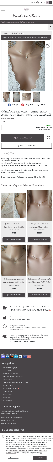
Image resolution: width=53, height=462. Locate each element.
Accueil (6, 33)
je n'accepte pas (13, 458)
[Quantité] (5, 127)
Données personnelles (8, 423)
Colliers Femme (17, 33)
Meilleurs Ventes (7, 385)
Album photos (6, 379)
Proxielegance (6, 394)
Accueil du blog (6, 391)
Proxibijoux (5, 397)
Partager (13, 104)
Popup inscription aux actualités (12, 377)
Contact (32, 3)
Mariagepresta (6, 400)
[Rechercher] (50, 27)
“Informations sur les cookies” (19, 451)
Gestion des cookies (7, 420)
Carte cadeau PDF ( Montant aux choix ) (14, 382)
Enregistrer (27, 104)
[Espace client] (37, 2)
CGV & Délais (6, 371)
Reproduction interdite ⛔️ (10, 388)
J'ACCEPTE (40, 458)
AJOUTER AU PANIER (23, 138)
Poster (40, 104)
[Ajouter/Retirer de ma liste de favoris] (48, 138)
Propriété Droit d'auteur (9, 374)
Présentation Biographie (9, 368)
